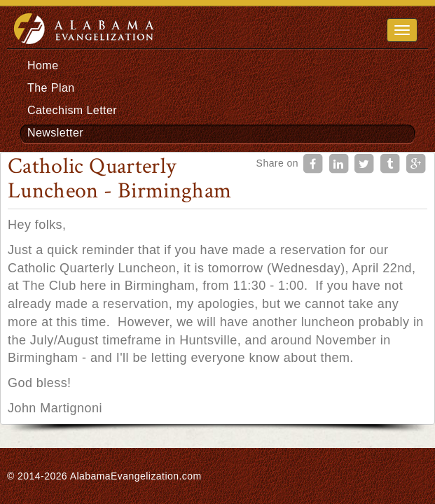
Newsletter (55, 133)
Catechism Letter (72, 110)
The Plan (51, 88)
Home (42, 65)
